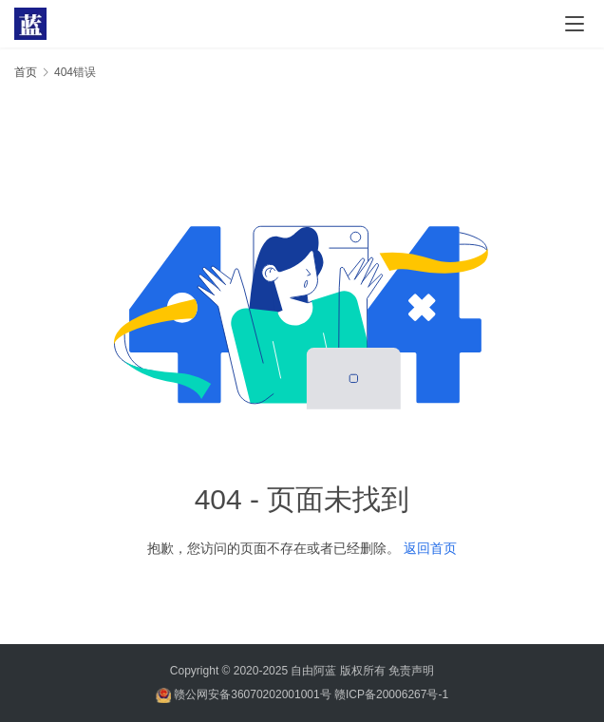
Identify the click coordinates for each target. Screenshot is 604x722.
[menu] (575, 24)
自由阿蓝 (313, 670)
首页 (25, 72)
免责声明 (411, 670)
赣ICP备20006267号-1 (391, 694)
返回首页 (430, 548)
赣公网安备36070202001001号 (252, 694)
